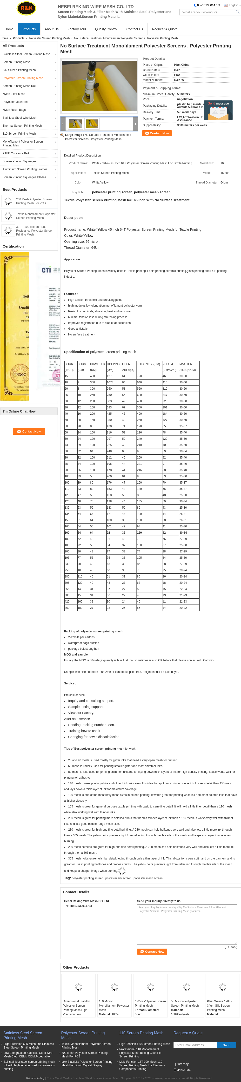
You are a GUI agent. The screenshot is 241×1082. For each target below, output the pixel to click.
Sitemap (183, 1064)
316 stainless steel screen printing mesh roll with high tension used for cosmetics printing (29, 1065)
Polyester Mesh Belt (15, 102)
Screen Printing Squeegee (19, 161)
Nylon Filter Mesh (14, 94)
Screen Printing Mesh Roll (19, 86)
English (233, 5)
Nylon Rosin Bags (14, 109)
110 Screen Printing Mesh (19, 133)
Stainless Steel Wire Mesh (19, 117)
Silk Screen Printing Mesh (19, 70)
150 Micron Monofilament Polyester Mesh (114, 1006)
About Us (52, 29)
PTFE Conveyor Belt (16, 153)
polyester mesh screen (148, 878)
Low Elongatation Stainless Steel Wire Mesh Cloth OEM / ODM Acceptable (28, 1054)
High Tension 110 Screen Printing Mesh (144, 1044)
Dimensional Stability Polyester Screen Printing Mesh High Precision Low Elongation (76, 1010)
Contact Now (159, 133)
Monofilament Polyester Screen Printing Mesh (23, 143)
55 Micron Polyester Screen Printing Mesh (185, 1003)
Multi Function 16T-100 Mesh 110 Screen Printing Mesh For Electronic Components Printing (142, 1065)
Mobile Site (182, 1070)
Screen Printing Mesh (16, 62)
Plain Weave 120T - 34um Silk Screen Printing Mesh (219, 1006)
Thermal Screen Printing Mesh (22, 125)
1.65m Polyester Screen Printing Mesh (150, 1003)
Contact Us (134, 29)
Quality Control (106, 29)
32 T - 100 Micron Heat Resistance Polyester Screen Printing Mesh (34, 230)
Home (9, 29)
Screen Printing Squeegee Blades (24, 177)
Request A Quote (165, 29)
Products (29, 29)
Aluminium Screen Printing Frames (25, 169)
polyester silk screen (118, 878)
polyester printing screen (87, 878)
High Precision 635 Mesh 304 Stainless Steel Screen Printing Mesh (29, 1045)
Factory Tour (76, 29)
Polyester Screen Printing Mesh (49, 38)
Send (226, 1045)
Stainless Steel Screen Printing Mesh (26, 54)
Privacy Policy (35, 1078)
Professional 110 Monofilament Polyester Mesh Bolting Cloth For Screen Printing (140, 1053)
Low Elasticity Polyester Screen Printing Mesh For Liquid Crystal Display (86, 1063)
